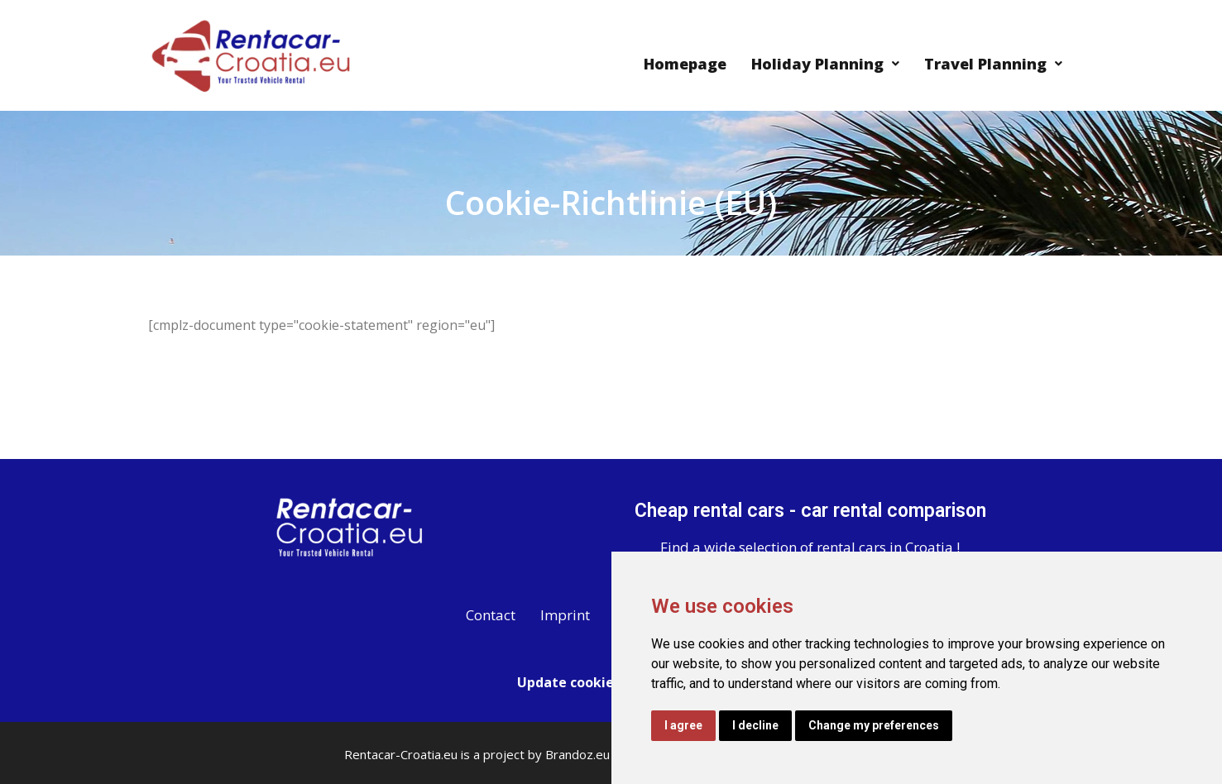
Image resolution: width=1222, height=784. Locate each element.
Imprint (565, 614)
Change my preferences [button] (873, 725)
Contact (490, 614)
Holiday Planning (825, 64)
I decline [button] (755, 725)
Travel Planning (993, 64)
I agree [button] (683, 725)
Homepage (685, 64)
